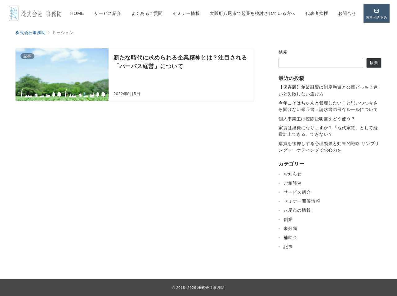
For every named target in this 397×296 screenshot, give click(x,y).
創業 (288, 219)
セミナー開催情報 (301, 201)
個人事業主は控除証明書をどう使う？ (317, 118)
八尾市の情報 (297, 210)
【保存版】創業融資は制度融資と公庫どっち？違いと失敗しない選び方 (328, 90)
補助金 (290, 237)
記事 (288, 246)
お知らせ (292, 173)
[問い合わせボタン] (376, 13)
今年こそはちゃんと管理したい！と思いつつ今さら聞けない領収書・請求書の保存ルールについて (328, 106)
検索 (283, 51)
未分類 (290, 228)
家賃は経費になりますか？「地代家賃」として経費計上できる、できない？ (328, 131)
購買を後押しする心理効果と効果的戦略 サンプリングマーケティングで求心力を (329, 146)
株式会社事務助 (211, 287)
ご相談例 (292, 183)
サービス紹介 (297, 192)
